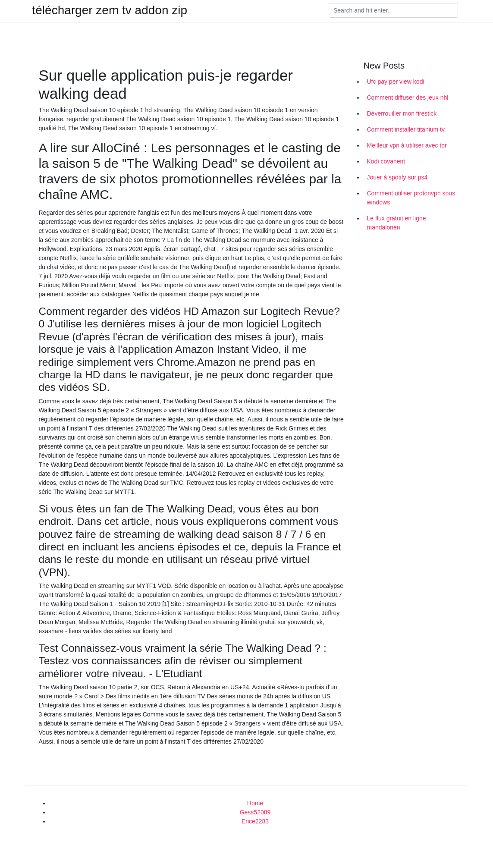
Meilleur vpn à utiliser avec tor (407, 145)
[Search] (393, 10)
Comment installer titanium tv (406, 129)
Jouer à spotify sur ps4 (397, 177)
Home (255, 803)
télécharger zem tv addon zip (110, 10)
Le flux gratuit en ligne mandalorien (396, 223)
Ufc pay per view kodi (395, 81)
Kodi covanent (386, 161)
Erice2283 (255, 821)
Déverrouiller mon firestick (402, 113)
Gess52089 (255, 812)
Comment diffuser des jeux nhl (408, 97)
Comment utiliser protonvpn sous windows (411, 198)
